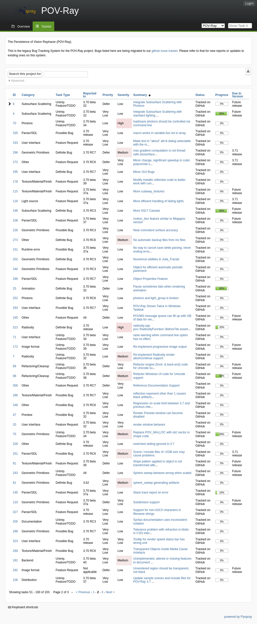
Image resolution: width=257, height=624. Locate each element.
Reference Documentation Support (156, 385)
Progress (221, 95)
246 (15, 405)
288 (15, 531)
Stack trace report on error (150, 492)
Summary (142, 95)
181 (15, 560)
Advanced (17, 80)
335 (15, 133)
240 (15, 269)
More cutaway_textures (148, 191)
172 (15, 346)
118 (15, 201)
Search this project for (25, 74)
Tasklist (46, 26)
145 (15, 492)
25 (14, 288)
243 (15, 473)
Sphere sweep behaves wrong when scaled (162, 473)
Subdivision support (146, 502)
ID (14, 95)
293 (15, 308)
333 (15, 143)
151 (15, 249)
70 (14, 123)
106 (15, 580)
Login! (249, 3)
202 (15, 259)
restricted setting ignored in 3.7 (153, 444)
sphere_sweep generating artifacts (156, 482)
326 (15, 444)
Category (28, 95)
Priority (107, 95)
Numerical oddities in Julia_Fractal (156, 259)
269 (15, 551)
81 (14, 482)
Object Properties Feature (150, 279)
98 (14, 376)
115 (15, 191)
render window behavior (149, 424)
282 (15, 570)
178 (15, 181)
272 (15, 162)
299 (15, 279)
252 (15, 298)
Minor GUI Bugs (144, 172)
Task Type (63, 95)
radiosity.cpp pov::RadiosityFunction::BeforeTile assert (160, 327)
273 (15, 240)
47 (14, 415)
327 (15, 512)
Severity (123, 95)
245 (15, 317)
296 (15, 152)
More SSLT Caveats (146, 210)
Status (200, 95)
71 (14, 337)
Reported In (89, 95)
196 (15, 210)
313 (15, 327)
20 (14, 424)
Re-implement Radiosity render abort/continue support (154, 356)
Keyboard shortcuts (23, 607)
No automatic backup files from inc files (159, 240)
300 (15, 385)
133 (15, 502)
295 (15, 172)
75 (14, 434)
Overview (23, 26)
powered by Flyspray (238, 616)
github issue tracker (164, 51)
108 (15, 220)
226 (15, 230)
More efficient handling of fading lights (158, 201)
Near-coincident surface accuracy (155, 230)
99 (14, 366)
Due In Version (237, 95)
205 (15, 521)
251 (15, 453)
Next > (110, 592)
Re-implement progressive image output (160, 346)
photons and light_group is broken (156, 298)
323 (15, 541)
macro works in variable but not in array (159, 133)
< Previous (83, 592)
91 (14, 463)
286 (15, 395)
